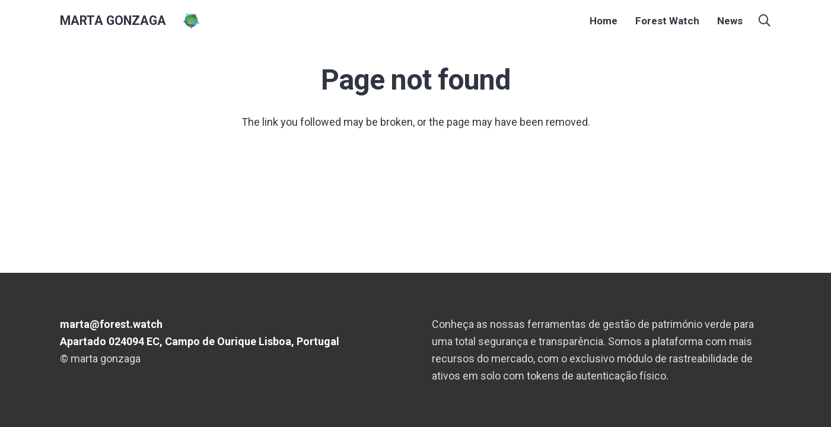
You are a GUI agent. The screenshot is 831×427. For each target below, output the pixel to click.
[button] (765, 21)
